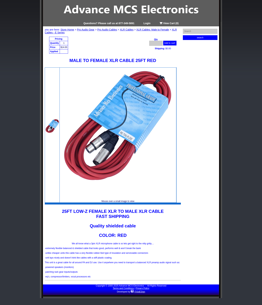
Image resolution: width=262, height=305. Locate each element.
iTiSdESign (139, 291)
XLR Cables (127, 29)
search (200, 37)
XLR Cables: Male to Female (152, 29)
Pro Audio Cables (107, 29)
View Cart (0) (169, 23)
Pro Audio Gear (85, 29)
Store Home (67, 29)
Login (147, 23)
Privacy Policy (142, 288)
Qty (156, 39)
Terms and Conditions (123, 288)
